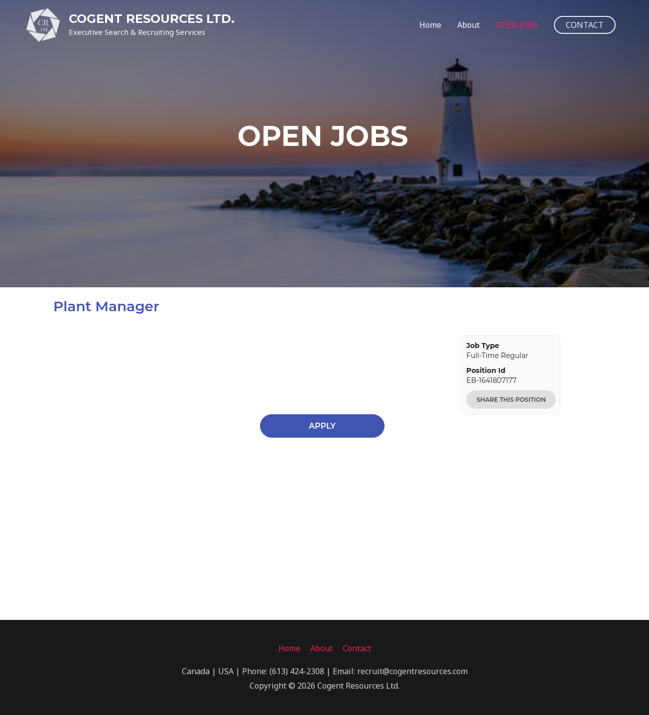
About (468, 24)
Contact (357, 648)
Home (430, 24)
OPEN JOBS (517, 24)
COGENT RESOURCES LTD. (152, 18)
